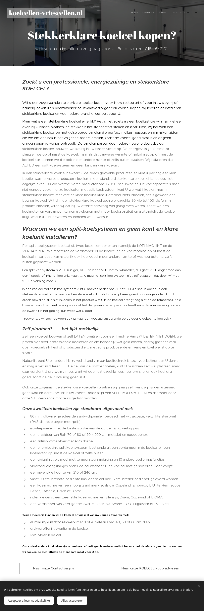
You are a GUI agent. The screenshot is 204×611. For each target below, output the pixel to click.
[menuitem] (155, 13)
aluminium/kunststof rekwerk (53, 522)
